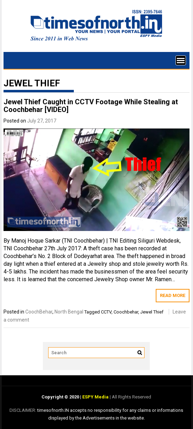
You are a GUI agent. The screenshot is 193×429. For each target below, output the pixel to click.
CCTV (106, 312)
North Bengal (68, 312)
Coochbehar (126, 312)
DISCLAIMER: (23, 410)
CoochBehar (38, 312)
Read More (172, 295)
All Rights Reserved (131, 397)
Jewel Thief (151, 312)
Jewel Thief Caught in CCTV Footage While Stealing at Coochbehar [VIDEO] (91, 106)
